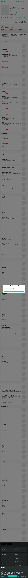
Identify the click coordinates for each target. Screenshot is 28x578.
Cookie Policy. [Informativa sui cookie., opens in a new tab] (12, 574)
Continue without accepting (22, 576)
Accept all (12, 576)
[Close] (24, 285)
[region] (14, 572)
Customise (2, 576)
